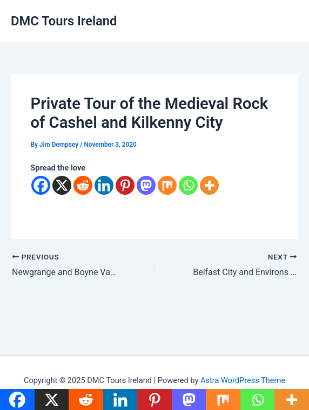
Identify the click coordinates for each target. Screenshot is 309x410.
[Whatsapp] (188, 185)
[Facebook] (40, 185)
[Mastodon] (146, 185)
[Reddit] (82, 185)
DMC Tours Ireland (64, 21)
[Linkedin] (104, 185)
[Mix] (167, 185)
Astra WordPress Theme (242, 380)
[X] (61, 185)
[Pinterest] (125, 185)
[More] (209, 185)
